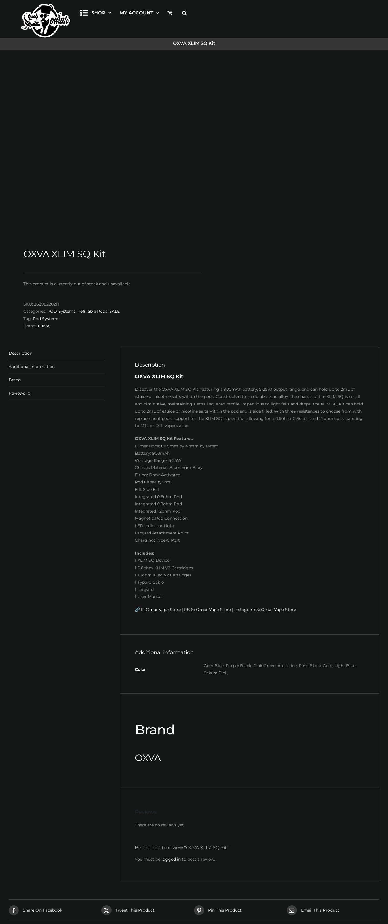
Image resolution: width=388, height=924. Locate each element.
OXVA (44, 155)
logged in (171, 688)
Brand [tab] (15, 209)
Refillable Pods (92, 140)
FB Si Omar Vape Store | (208, 439)
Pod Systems (46, 148)
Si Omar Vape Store (161, 439)
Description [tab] (20, 182)
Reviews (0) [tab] (20, 222)
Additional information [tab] (32, 196)
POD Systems (61, 140)
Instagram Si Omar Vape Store (265, 439)
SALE (114, 140)
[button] (184, 12)
